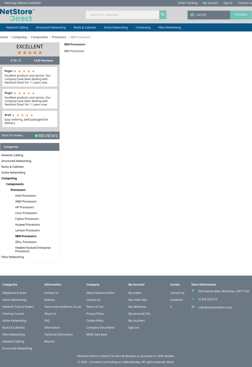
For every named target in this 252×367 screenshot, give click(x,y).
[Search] (126, 14)
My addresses (137, 307)
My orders (134, 293)
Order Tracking (188, 3)
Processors (18, 190)
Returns (49, 341)
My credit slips (137, 300)
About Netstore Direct (100, 293)
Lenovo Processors (27, 230)
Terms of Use (94, 307)
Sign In (228, 3)
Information (52, 328)
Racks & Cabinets (85, 27)
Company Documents (100, 328)
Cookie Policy (94, 321)
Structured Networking (51, 27)
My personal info (139, 314)
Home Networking (14, 300)
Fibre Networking (169, 27)
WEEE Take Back (96, 334)
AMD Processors (26, 201)
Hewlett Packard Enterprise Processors (33, 249)
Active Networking (116, 27)
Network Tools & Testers (18, 307)
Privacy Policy (95, 314)
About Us (50, 314)
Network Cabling (17, 27)
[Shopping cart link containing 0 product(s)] (219, 15)
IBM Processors (25, 236)
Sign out (133, 328)
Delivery (49, 300)
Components (15, 184)
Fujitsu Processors (27, 219)
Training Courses (13, 314)
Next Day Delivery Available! (23, 3)
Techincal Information (58, 334)
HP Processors (24, 207)
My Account (210, 3)
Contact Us (245, 3)
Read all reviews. (12, 135)
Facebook (176, 300)
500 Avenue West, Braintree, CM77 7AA (223, 291)
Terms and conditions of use (62, 307)
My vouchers (136, 321)
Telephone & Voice (14, 293)
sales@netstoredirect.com (215, 307)
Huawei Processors (27, 225)
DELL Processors (26, 242)
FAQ (47, 321)
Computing (143, 27)
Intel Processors (25, 196)
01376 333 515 (207, 299)
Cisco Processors (26, 213)
